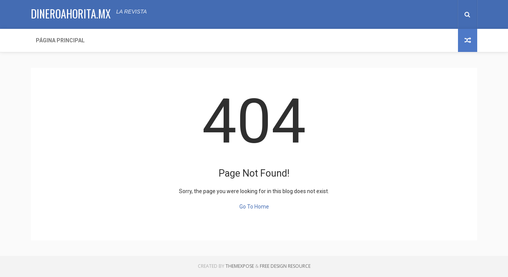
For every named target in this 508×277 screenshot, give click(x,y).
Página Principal (60, 40)
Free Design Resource (285, 266)
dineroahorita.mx (71, 14)
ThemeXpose (240, 266)
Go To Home (254, 207)
